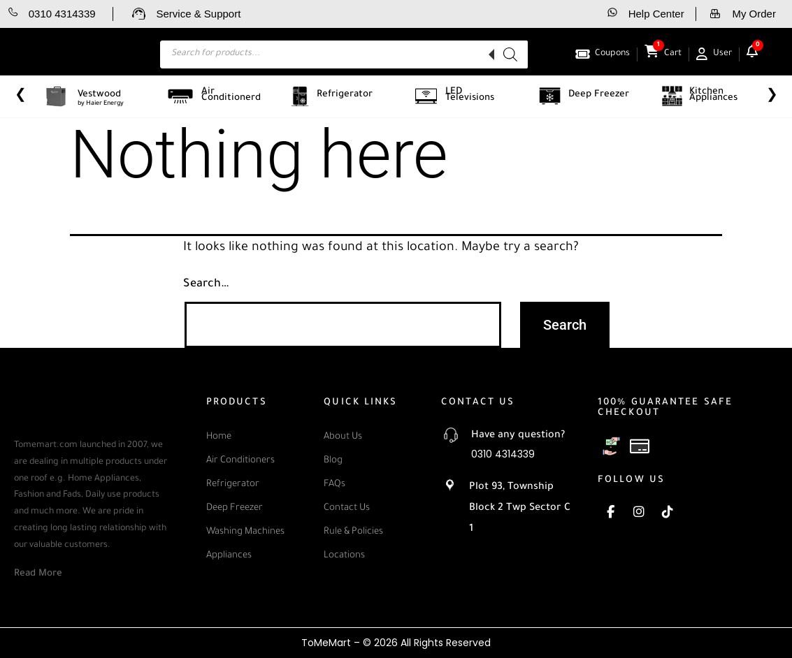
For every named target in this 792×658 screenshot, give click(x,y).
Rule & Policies (353, 532)
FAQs (334, 484)
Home (218, 437)
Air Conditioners (240, 460)
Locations (344, 555)
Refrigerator (232, 484)
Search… (206, 284)
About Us (343, 437)
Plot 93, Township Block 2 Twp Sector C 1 (519, 508)
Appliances (229, 555)
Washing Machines (245, 532)
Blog (333, 460)
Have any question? (518, 435)
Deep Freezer (234, 508)
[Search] (510, 54)
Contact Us (347, 508)
